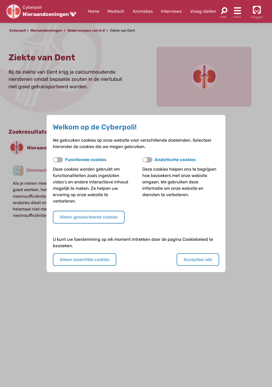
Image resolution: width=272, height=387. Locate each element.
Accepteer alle (198, 259)
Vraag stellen (203, 11)
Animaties (143, 11)
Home (93, 11)
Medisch (116, 11)
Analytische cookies (175, 159)
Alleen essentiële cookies (84, 259)
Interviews (171, 11)
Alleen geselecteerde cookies (89, 217)
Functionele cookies (86, 159)
